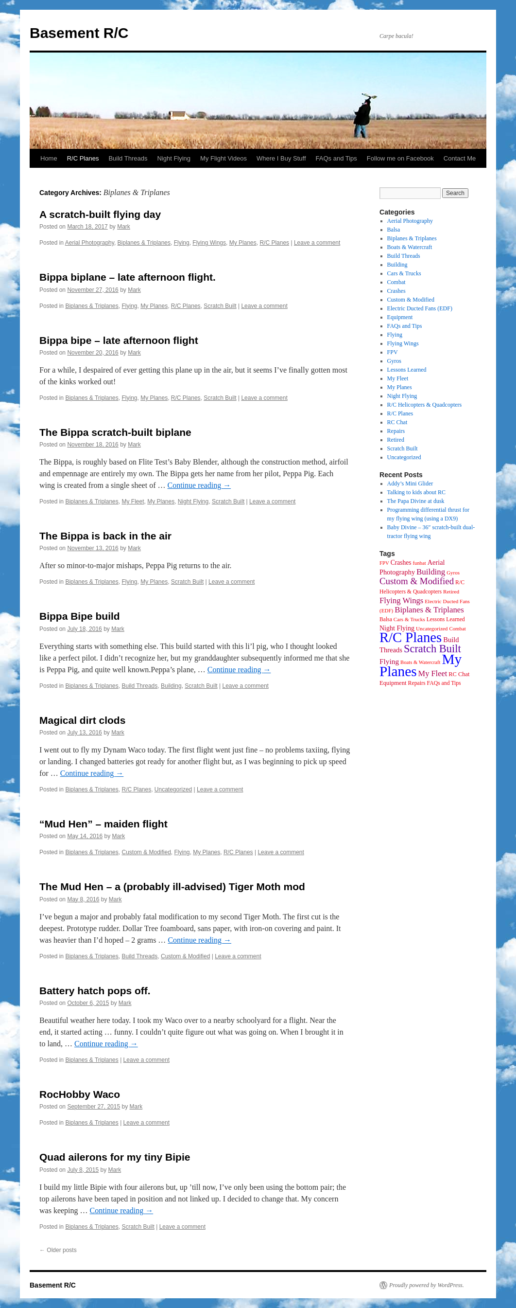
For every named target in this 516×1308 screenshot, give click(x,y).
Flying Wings (209, 242)
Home (48, 158)
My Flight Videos (223, 158)
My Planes (243, 242)
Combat (396, 282)
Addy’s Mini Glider (410, 483)
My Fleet (132, 501)
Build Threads (127, 158)
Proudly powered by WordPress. (426, 1285)
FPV (392, 352)
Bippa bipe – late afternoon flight (118, 340)
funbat (419, 563)
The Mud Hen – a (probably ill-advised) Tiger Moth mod (172, 886)
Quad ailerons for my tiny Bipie (114, 1157)
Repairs (396, 431)
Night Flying (173, 158)
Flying (181, 242)
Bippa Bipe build (79, 616)
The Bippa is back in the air (105, 535)
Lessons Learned (407, 369)
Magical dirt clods (82, 720)
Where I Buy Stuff (281, 158)
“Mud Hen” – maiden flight (103, 823)
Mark (123, 226)
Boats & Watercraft (409, 247)
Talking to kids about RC (416, 492)
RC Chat (397, 422)
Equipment (400, 317)
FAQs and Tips (336, 158)
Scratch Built (220, 306)
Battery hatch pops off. (95, 990)
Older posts (58, 1250)
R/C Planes (83, 158)
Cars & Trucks (404, 273)
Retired (395, 439)
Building (171, 685)
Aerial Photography (89, 242)
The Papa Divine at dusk (416, 501)
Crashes (396, 290)
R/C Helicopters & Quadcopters (424, 404)
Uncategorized (173, 789)
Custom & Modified (146, 852)
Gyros (394, 361)
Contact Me (460, 158)
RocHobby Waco (79, 1094)
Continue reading (199, 485)
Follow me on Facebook (400, 158)
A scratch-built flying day (100, 214)
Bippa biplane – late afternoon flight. (127, 277)
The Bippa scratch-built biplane (115, 432)
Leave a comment (317, 242)
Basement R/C (79, 33)
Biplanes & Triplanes (144, 242)
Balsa (393, 229)
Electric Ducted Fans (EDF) (419, 308)
